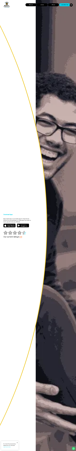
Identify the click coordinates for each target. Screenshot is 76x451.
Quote (31, 4)
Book (42, 4)
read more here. (7, 447)
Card (53, 4)
